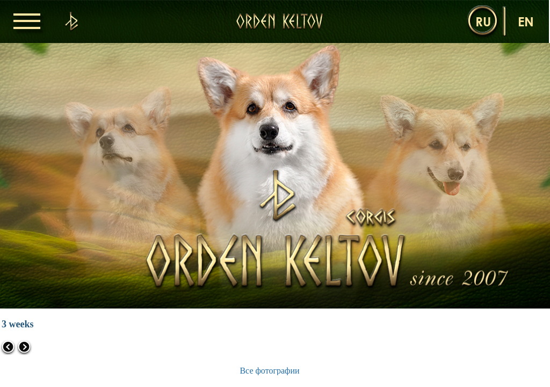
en (526, 21)
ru (483, 21)
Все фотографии (269, 370)
